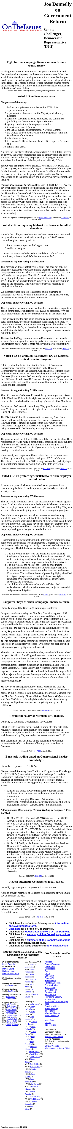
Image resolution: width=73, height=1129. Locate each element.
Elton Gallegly (30, 1027)
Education (49, 976)
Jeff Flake (10, 1004)
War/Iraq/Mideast (52, 1013)
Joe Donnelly (11, 1012)
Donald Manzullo (30, 965)
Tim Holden (29, 990)
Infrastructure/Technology (56, 1001)
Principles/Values (52, 1006)
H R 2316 (48, 348)
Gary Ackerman (29, 1080)
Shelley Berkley (12, 1021)
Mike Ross (34, 1004)
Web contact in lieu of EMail (57, 1048)
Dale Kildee (35, 1064)
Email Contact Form (54, 1036)
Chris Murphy (11, 1006)
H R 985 (46, 595)
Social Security (51, 1008)
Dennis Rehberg (13, 1015)
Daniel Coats (8, 969)
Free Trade (50, 987)
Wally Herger (30, 1012)
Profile (48, 1022)
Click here (14, 928)
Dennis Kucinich (30, 980)
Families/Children (52, 983)
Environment (50, 980)
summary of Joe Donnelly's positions (48, 934)
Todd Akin (10, 1013)
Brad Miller (30, 1075)
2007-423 (65, 348)
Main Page (49, 1020)
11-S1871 (38, 876)
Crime (47, 971)
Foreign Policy (51, 985)
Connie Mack (12, 1008)
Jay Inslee (11, 998)
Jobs (47, 1004)
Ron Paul (11, 985)
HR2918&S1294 (45, 218)
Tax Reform (50, 1011)
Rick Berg (10, 1017)
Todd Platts (35, 1099)
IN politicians (50, 1025)
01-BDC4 (45, 710)
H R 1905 (46, 469)
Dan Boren (34, 1096)
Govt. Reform (51, 990)
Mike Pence (10, 997)
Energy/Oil (49, 978)
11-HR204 (37, 751)
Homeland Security (53, 997)
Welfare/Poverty (52, 1015)
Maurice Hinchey (31, 1087)
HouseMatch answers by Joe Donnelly (47, 931)
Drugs (47, 973)
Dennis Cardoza (31, 1022)
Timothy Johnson (31, 1047)
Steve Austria (30, 1092)
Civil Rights (50, 966)
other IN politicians (57, 945)
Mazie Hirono (11, 1010)
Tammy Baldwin (12, 1025)
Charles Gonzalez (31, 1102)
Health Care (50, 994)
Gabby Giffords (30, 1007)
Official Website (52, 1046)
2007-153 (62, 595)
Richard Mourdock (10, 973)
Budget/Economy (52, 964)
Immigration (50, 999)
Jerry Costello (29, 1042)
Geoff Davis (35, 1054)
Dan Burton (34, 1051)
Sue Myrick (35, 1066)
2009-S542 (39, 917)
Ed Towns (35, 1084)
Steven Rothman (30, 970)
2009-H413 (65, 218)
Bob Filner (11, 991)
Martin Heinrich (12, 1019)
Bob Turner (11, 1023)
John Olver (35, 1056)
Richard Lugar (8, 971)
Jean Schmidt (29, 975)
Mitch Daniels (8, 964)
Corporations (50, 969)
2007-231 (63, 469)
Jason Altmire (29, 985)
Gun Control (50, 992)
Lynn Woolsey (29, 1017)
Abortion (48, 962)
